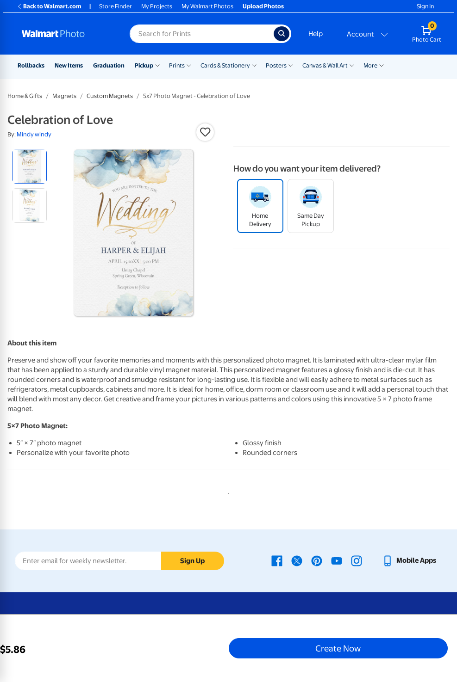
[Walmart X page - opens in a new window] (296, 560)
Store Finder (115, 6)
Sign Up (192, 561)
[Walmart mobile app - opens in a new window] (409, 560)
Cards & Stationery (225, 65)
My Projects (156, 6)
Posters (276, 65)
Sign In (425, 6)
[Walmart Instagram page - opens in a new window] (356, 560)
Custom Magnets (110, 95)
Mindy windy (34, 134)
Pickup (144, 65)
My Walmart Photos (207, 6)
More (370, 65)
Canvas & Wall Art (325, 65)
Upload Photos (263, 6)
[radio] (29, 166)
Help (315, 34)
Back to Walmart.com (49, 6)
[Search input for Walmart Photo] (202, 34)
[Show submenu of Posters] (291, 64)
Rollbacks (31, 65)
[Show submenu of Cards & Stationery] (254, 64)
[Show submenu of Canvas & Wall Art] (352, 64)
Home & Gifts (24, 95)
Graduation (109, 65)
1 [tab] (227, 491)
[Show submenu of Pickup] (157, 64)
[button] (205, 132)
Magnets (64, 95)
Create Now (338, 648)
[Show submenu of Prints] (189, 64)
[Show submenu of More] (381, 64)
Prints (177, 65)
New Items (69, 65)
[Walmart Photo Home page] (65, 33)
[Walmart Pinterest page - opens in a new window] (316, 560)
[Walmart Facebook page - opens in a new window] (276, 560)
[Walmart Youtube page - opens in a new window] (336, 560)
